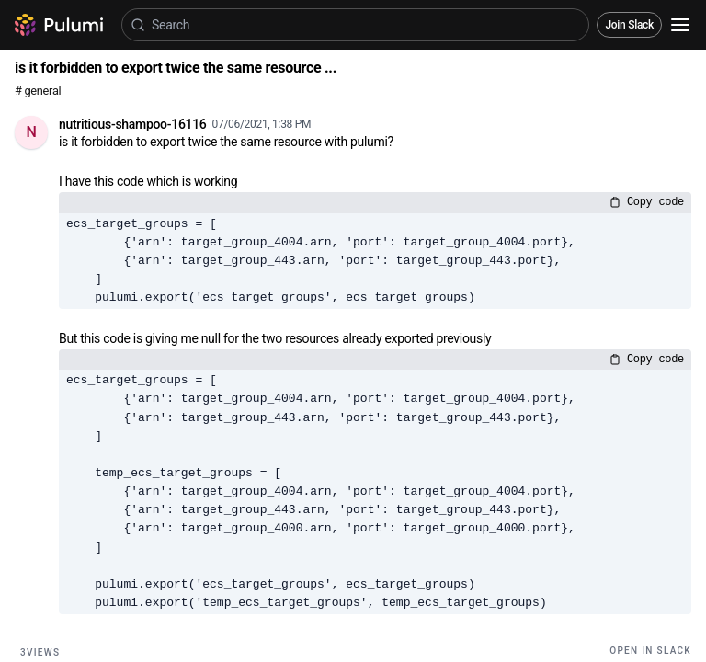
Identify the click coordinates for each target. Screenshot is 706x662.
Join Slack (629, 24)
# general (38, 90)
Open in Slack (650, 650)
